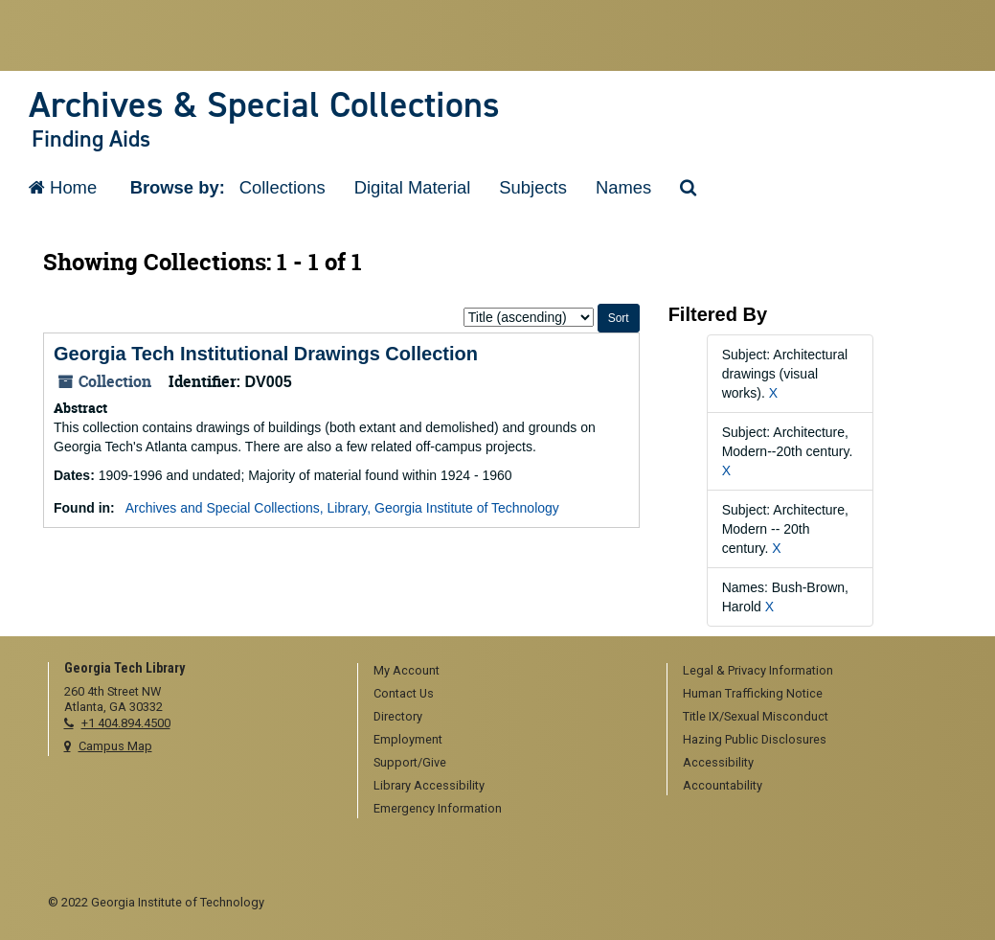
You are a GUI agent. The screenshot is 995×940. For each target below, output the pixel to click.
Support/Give (409, 762)
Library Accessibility (429, 785)
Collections (282, 187)
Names (623, 187)
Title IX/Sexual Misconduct (755, 716)
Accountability (722, 785)
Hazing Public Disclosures (754, 739)
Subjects (533, 187)
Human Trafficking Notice (753, 693)
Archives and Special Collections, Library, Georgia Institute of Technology (342, 508)
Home (63, 187)
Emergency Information (437, 808)
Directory (397, 716)
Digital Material (412, 187)
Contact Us (403, 693)
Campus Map (115, 746)
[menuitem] (505, 671)
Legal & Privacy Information (758, 670)
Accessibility (718, 762)
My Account (406, 670)
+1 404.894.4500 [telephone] (125, 723)
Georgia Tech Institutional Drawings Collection (266, 353)
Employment (407, 739)
